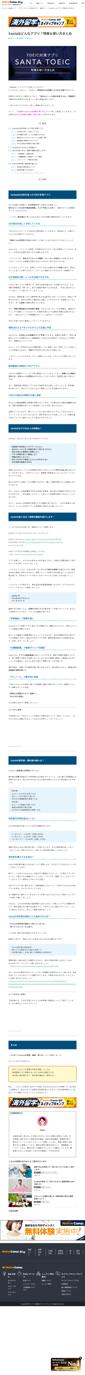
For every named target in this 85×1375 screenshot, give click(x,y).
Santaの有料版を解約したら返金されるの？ (31, 173)
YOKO (47, 1202)
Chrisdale (54, 1172)
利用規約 (64, 1284)
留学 (70, 1252)
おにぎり (48, 1172)
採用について (66, 1291)
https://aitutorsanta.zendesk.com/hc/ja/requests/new (34, 966)
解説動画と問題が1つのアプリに (27, 140)
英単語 (43, 1172)
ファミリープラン (29, 1284)
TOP (30, 3)
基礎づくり (39, 3)
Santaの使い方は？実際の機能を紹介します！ (29, 150)
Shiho (30, 38)
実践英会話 (50, 3)
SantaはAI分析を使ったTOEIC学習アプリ (27, 128)
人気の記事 (13, 1210)
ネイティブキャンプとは (70, 1280)
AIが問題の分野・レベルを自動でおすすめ (31, 135)
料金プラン (27, 1280)
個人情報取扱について (69, 1287)
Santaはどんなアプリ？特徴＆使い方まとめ (40, 33)
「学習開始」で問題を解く (26, 154)
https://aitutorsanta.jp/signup (29, 554)
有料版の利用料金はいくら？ (26, 167)
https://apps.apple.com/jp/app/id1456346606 (40, 539)
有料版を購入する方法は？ (26, 170)
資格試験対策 (73, 3)
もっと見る (42, 179)
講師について (46, 1280)
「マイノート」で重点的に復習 (27, 160)
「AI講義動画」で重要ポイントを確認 (29, 157)
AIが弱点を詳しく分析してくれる (28, 132)
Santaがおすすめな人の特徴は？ (24, 147)
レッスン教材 (46, 1284)
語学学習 (78, 1252)
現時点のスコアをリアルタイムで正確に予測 (31, 137)
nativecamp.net (15, 746)
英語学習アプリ (22, 38)
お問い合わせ (66, 1294)
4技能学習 (62, 3)
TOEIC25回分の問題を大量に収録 (28, 143)
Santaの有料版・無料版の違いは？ (25, 163)
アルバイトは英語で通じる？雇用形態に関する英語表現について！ (53, 1197)
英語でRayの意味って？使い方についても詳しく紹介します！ (54, 1168)
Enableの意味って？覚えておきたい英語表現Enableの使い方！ (54, 1182)
